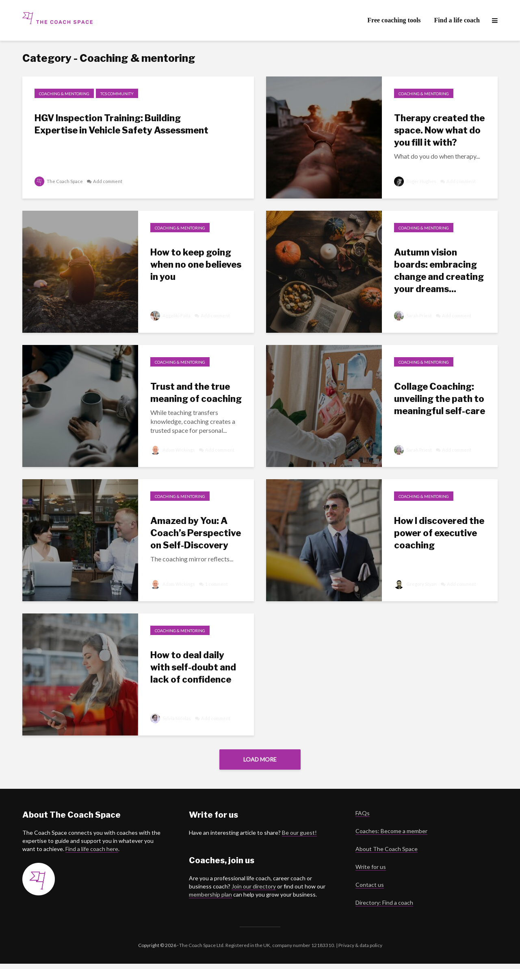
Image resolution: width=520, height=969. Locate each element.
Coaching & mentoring (64, 93)
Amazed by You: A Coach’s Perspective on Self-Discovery (195, 532)
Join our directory (254, 891)
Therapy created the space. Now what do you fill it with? (439, 130)
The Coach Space (59, 181)
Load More (260, 759)
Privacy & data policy (360, 950)
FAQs (362, 818)
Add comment (109, 181)
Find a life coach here (91, 854)
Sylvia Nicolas (171, 718)
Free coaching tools (393, 20)
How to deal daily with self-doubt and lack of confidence (193, 667)
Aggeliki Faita (170, 315)
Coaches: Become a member (391, 836)
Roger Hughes (415, 181)
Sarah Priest (413, 315)
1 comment (219, 584)
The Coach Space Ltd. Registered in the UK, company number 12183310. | (258, 950)
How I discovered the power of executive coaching (439, 532)
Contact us (369, 889)
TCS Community (117, 93)
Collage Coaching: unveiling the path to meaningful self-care (439, 398)
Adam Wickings (173, 450)
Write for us (370, 872)
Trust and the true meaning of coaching (196, 392)
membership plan (210, 899)
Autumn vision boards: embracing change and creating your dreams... (439, 270)
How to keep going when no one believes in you (195, 264)
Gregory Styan (415, 584)
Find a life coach (457, 20)
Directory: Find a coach (384, 907)
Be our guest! (299, 837)
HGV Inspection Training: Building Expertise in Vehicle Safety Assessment (121, 124)
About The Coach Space (386, 854)
